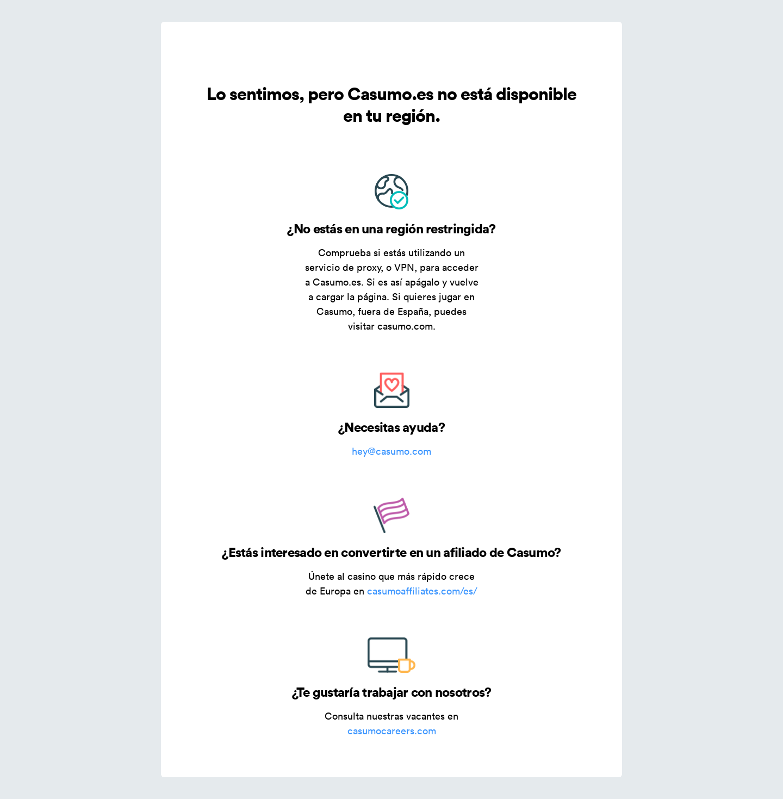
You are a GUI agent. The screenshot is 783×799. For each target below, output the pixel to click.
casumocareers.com (391, 730)
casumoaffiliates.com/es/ (422, 591)
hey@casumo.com (391, 451)
